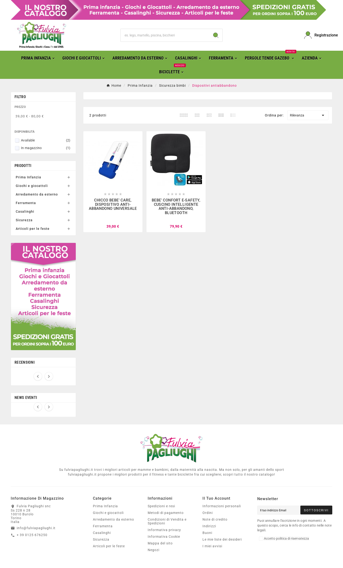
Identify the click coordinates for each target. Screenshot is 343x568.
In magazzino (46, 148)
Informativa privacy (164, 530)
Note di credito (214, 519)
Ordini (207, 513)
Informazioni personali (221, 506)
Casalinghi (25, 211)
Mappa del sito (160, 543)
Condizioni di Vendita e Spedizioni (167, 521)
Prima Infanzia (28, 177)
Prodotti (23, 165)
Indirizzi (209, 526)
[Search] (215, 35)
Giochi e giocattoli (32, 186)
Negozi (153, 550)
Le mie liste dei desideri (222, 539)
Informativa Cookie (164, 536)
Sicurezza (24, 220)
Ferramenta (26, 203)
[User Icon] (318, 35)
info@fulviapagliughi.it (36, 528)
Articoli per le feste (33, 229)
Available (46, 140)
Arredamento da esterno (37, 194)
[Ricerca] (165, 35)
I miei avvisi (212, 546)
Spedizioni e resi (161, 506)
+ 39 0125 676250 (32, 535)
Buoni (207, 533)
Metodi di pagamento (166, 513)
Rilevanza (308, 115)
